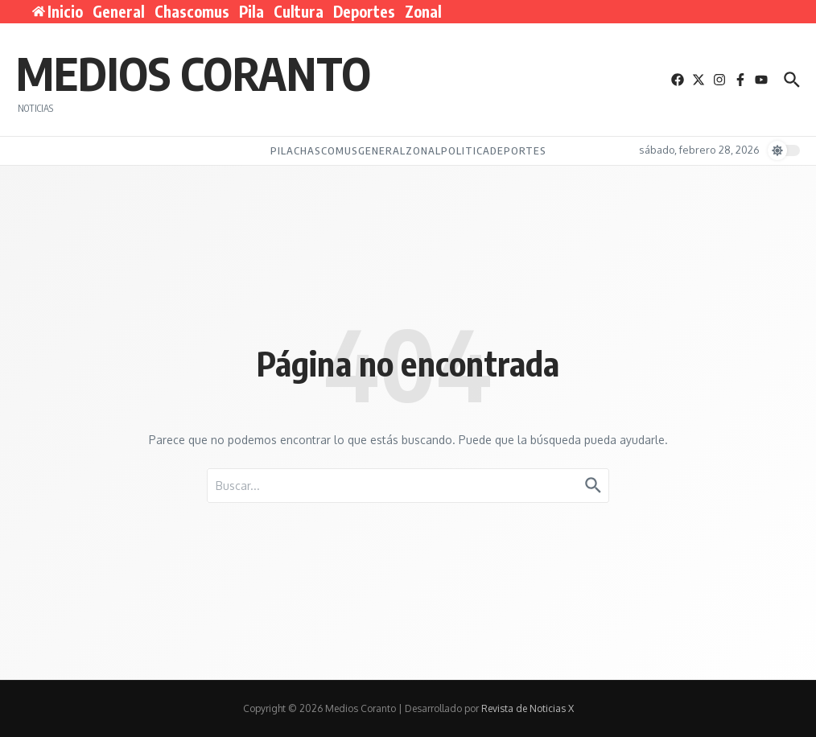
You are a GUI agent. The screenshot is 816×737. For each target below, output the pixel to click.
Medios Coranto (193, 72)
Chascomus (192, 11)
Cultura (299, 11)
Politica (465, 150)
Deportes (364, 11)
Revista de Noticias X (527, 708)
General (119, 11)
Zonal (423, 11)
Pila (251, 11)
